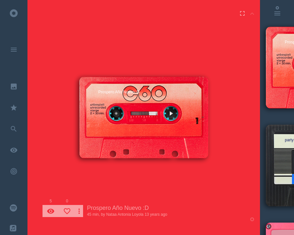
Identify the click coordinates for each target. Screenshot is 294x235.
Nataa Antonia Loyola (125, 214)
